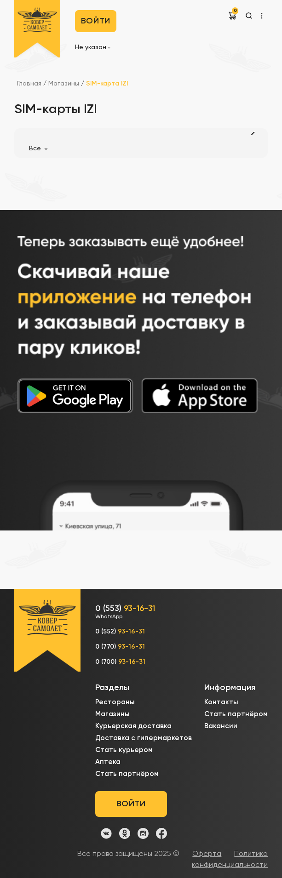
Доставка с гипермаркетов (143, 738)
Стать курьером (124, 750)
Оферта (206, 854)
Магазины (64, 83)
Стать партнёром (127, 773)
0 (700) (120, 662)
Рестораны (115, 702)
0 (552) (120, 631)
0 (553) (125, 612)
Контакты (221, 702)
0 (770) (120, 647)
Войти (95, 21)
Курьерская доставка (133, 726)
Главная (29, 83)
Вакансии (220, 726)
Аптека (108, 761)
